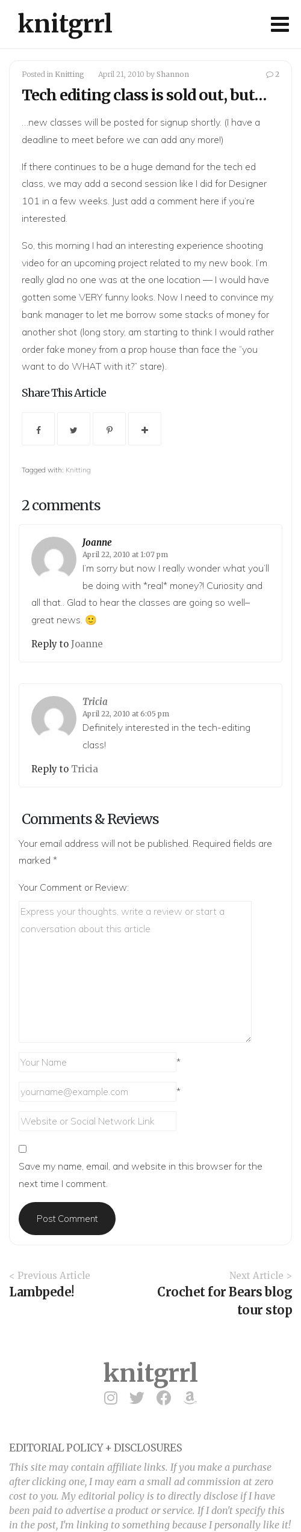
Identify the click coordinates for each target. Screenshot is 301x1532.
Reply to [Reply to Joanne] (51, 644)
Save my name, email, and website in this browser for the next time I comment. (140, 1174)
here (209, 201)
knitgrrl (65, 24)
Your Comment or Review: (74, 887)
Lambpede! (41, 1291)
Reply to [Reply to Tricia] (51, 769)
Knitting (69, 74)
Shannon (173, 74)
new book (230, 263)
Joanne (97, 542)
